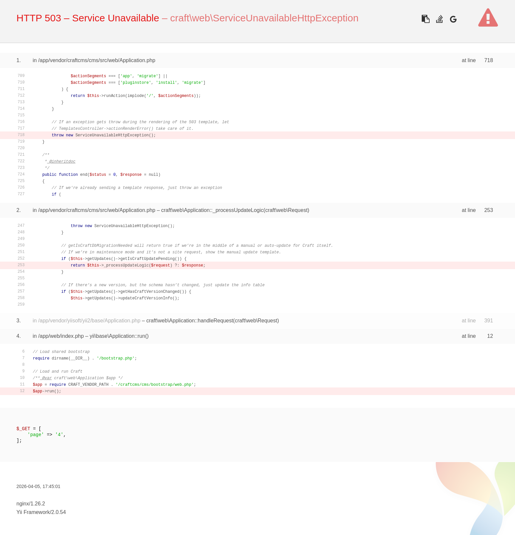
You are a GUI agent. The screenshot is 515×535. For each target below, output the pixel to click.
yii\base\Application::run (117, 336)
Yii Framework (33, 512)
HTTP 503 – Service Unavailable (87, 17)
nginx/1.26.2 (30, 503)
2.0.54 (58, 512)
